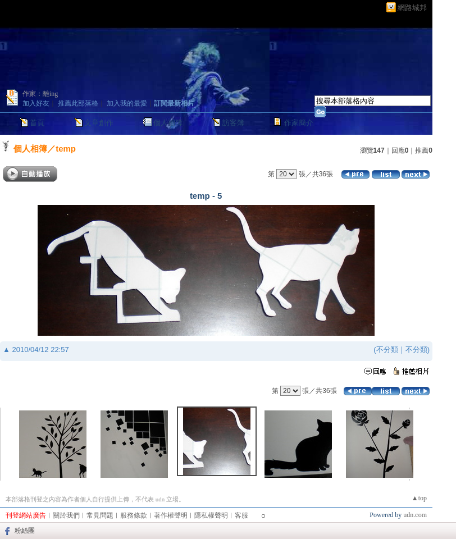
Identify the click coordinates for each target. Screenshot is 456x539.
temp (66, 148)
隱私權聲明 (211, 515)
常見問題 (99, 515)
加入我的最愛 (127, 103)
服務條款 (133, 515)
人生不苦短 (31, 20)
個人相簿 (168, 122)
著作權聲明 (171, 515)
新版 (86, 20)
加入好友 (35, 103)
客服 (241, 515)
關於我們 (66, 515)
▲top (419, 498)
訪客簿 (233, 122)
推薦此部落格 (78, 103)
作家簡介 (298, 122)
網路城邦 (412, 7)
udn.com (415, 515)
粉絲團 (25, 531)
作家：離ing (40, 94)
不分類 (387, 349)
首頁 (37, 122)
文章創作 (98, 122)
